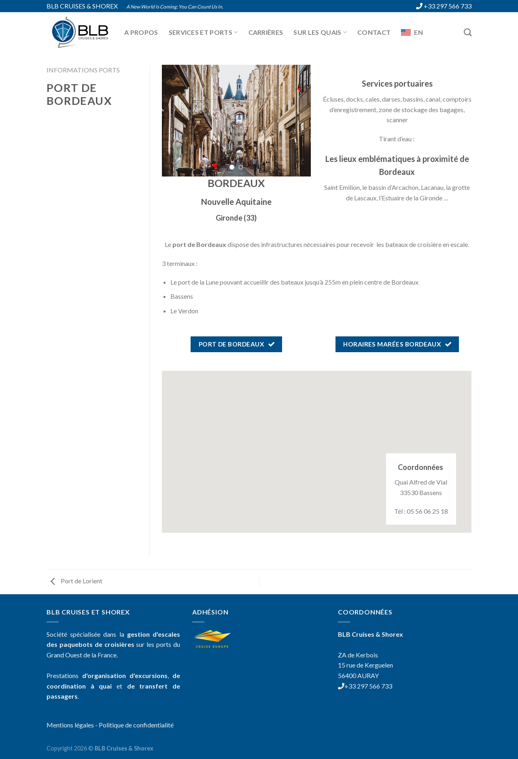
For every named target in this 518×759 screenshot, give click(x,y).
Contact (374, 32)
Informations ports (83, 70)
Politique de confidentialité (136, 725)
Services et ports (203, 32)
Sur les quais (320, 32)
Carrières (265, 32)
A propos (141, 32)
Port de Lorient (76, 581)
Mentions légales (70, 725)
